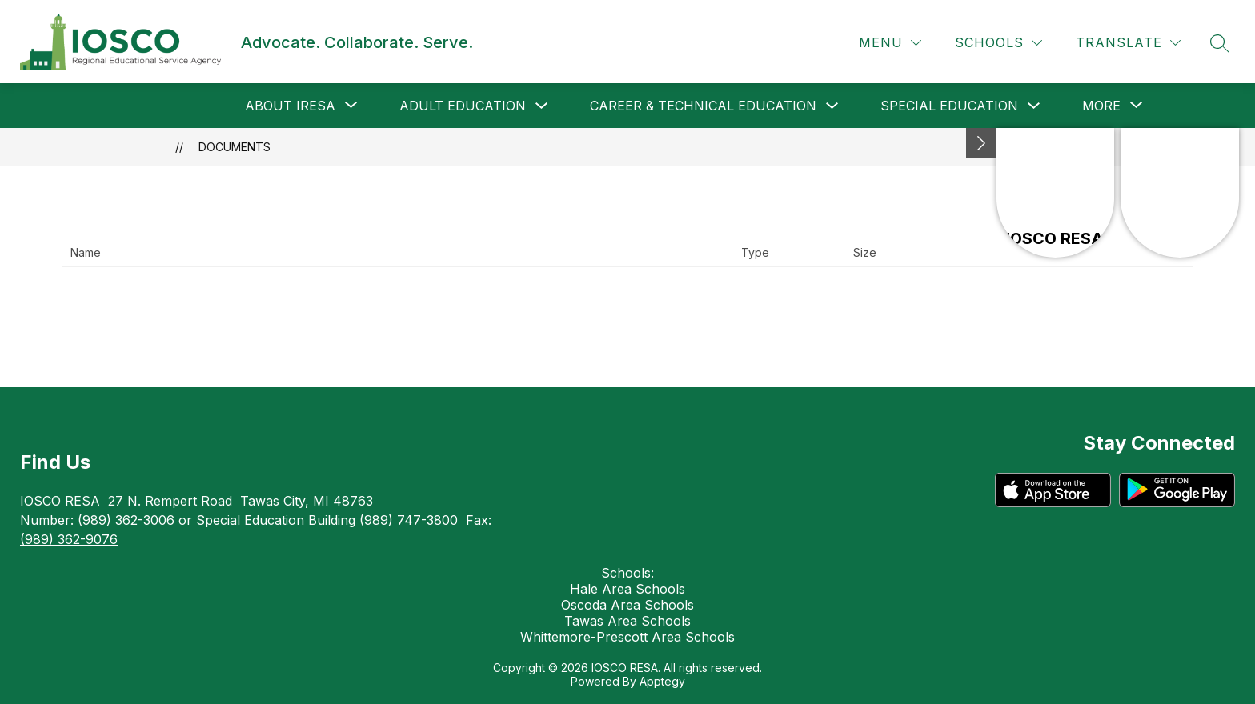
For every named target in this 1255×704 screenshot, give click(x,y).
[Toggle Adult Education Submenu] (541, 106)
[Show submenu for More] (1101, 105)
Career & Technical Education (703, 106)
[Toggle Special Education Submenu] (1034, 106)
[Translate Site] (1128, 43)
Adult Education (462, 106)
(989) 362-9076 (69, 539)
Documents (234, 147)
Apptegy (662, 681)
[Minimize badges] (981, 143)
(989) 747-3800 (408, 520)
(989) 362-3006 (126, 520)
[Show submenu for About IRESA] (290, 105)
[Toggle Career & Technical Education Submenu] (832, 106)
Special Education (949, 106)
